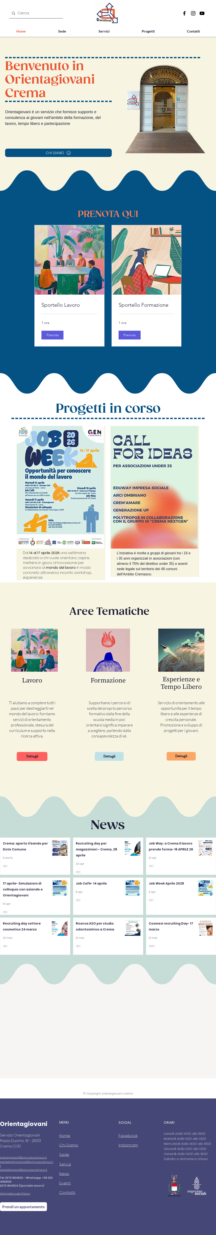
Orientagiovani (23, 1124)
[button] (52, 335)
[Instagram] (193, 13)
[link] (69, 304)
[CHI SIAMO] (58, 153)
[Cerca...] (36, 13)
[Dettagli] (32, 756)
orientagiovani (9, 1157)
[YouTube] (202, 13)
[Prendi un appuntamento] (23, 1206)
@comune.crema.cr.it (33, 1157)
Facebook (128, 1135)
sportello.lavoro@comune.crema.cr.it (23, 1170)
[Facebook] (184, 13)
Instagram (128, 1145)
